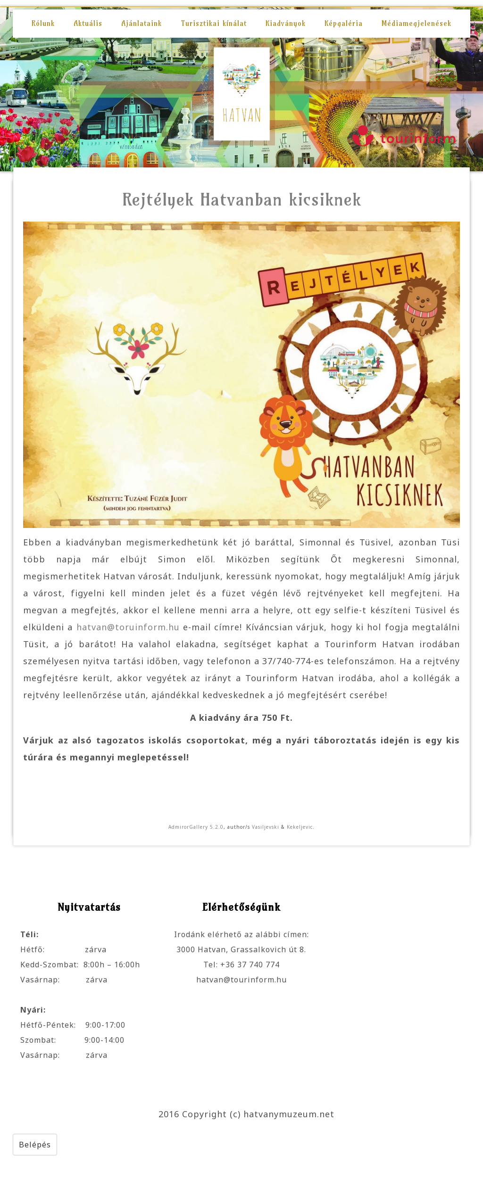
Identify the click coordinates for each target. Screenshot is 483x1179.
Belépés (35, 1144)
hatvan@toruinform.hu (128, 627)
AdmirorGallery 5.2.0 (196, 827)
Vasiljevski (265, 827)
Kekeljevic (300, 827)
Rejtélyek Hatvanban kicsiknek (241, 199)
